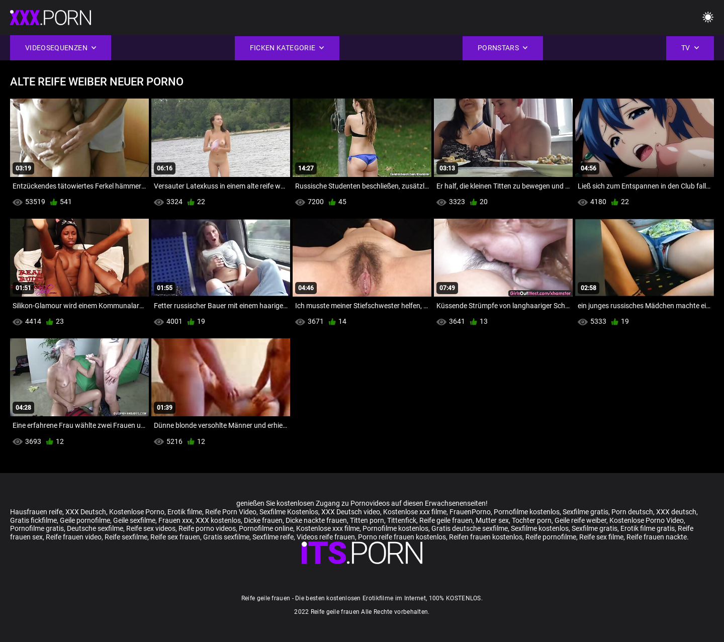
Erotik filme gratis (647, 528)
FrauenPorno (470, 512)
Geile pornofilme (85, 520)
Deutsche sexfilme (95, 528)
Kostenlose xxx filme (414, 512)
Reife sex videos (150, 528)
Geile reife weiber (580, 520)
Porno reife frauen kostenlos (402, 537)
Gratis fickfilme (33, 520)
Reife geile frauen (446, 520)
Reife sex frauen (175, 537)
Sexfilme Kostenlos (288, 512)
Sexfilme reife (273, 537)
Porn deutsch (632, 512)
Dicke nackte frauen (316, 520)
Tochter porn (532, 520)
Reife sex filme (601, 537)
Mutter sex (492, 520)
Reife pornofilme (550, 537)
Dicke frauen (263, 520)
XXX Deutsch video (350, 512)
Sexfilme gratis (585, 512)
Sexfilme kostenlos (540, 528)
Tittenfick (401, 520)
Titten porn (367, 520)
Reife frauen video (74, 537)
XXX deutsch (676, 512)
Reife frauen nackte (656, 537)
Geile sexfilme (134, 520)
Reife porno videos (207, 528)
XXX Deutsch (85, 512)
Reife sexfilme (126, 537)
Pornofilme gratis (37, 528)
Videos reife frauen (326, 537)
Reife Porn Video (230, 512)
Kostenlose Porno (136, 512)
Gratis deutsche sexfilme (469, 528)
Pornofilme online (266, 528)
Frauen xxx (175, 520)
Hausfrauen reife (36, 512)
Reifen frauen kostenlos (485, 537)
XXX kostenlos (218, 520)
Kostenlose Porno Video (646, 520)
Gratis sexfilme (226, 537)
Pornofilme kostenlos (527, 512)
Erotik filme (184, 512)
